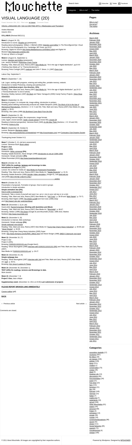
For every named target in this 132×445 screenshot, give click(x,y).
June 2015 (93, 239)
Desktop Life (94, 374)
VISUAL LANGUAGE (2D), (12, 26)
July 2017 (92, 192)
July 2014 (92, 263)
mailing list (93, 398)
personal (92, 409)
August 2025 (94, 49)
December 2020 (95, 120)
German (92, 394)
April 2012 (93, 321)
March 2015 (93, 246)
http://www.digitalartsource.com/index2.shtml (38, 50)
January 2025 (94, 57)
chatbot (92, 366)
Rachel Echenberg (17, 207)
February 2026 (94, 40)
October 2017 (94, 185)
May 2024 (93, 68)
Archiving (92, 355)
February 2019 (94, 153)
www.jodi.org (63, 174)
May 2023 (93, 84)
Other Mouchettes (95, 404)
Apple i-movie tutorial (31, 120)
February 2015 (94, 248)
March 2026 (93, 38)
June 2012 (93, 317)
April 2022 (93, 97)
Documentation (95, 379)
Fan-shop (92, 383)
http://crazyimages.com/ (48, 133)
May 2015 (93, 241)
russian (92, 417)
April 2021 (93, 114)
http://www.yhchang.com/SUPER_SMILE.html (23, 234)
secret (91, 422)
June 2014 (93, 265)
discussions (93, 376)
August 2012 (94, 313)
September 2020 (95, 127)
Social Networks (95, 426)
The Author (95, 10)
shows (91, 424)
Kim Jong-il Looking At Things (20, 264)
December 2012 (95, 304)
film (90, 389)
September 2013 (95, 285)
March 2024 (93, 70)
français (92, 391)
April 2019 (93, 148)
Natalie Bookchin (54, 172)
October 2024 (94, 64)
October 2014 (94, 256)
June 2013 (93, 291)
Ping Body (24, 212)
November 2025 (95, 47)
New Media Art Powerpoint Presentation (41, 170)
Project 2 (5, 149)
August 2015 (94, 235)
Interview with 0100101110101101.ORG (42, 247)
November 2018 (95, 157)
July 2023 (92, 81)
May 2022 (93, 94)
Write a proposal (16, 151)
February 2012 (94, 326)
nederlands (93, 400)
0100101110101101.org (18, 244)
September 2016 (95, 213)
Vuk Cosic (51, 197)
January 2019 (94, 155)
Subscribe (105, 3)
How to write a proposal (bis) (12, 192)
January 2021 (94, 118)
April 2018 (93, 172)
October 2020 (94, 125)
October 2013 (94, 283)
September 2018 (95, 161)
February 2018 (94, 177)
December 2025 (95, 44)
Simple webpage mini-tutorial (12, 225)
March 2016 (93, 222)
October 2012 (94, 309)
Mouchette (51, 209)
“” (51, 45)
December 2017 (95, 181)
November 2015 (95, 231)
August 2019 (94, 142)
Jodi (6, 262)
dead (91, 372)
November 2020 (95, 122)
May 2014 (93, 267)
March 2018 (93, 174)
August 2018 (94, 163)
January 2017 (94, 205)
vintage (92, 433)
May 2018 (93, 170)
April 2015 (93, 244)
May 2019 (93, 146)
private (91, 415)
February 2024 (94, 73)
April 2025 (93, 53)
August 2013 (94, 287)
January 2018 (94, 179)
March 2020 (93, 133)
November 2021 (95, 101)
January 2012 (94, 328)
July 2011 (92, 341)
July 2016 (92, 215)
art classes (93, 359)
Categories (72, 10)
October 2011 (94, 334)
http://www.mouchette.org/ (18, 214)
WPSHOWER (125, 440)
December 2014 (95, 252)
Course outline (7, 292)
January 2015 (94, 250)
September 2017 (95, 187)
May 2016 (93, 218)
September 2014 (95, 259)
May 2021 (93, 112)
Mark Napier (71, 197)
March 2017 (93, 200)
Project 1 (5, 87)
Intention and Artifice (15, 60)
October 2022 (94, 86)
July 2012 (92, 315)
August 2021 (94, 105)
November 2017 (95, 183)
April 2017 (93, 198)
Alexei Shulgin (7, 229)
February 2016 (94, 224)
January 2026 (94, 42)
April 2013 (93, 296)
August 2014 (94, 261)
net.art (91, 402)
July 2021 (92, 107)
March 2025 (93, 55)
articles (92, 361)
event (91, 381)
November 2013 (95, 280)
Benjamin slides (21, 130)
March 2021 (93, 116)
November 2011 (95, 332)
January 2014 (94, 276)
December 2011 (95, 330)
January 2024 (94, 75)
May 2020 (93, 131)
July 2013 (92, 289)
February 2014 (94, 274)
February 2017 (94, 203)
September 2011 (95, 337)
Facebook (124, 3)
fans (91, 385)
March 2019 (93, 150)
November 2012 (95, 306)
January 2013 (94, 302)
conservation (94, 368)
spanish (92, 428)
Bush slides (24, 144)
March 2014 (93, 272)
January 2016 (94, 226)
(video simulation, (37, 174)
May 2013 (93, 293)
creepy (91, 370)
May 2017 (93, 196)
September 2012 (95, 311)
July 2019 (92, 144)
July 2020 (92, 129)
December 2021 (95, 99)
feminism (92, 387)
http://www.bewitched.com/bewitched (22, 133)
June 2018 (93, 168)
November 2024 (95, 62)
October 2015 (94, 233)
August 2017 (94, 190)
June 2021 (93, 109)
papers (92, 407)
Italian (91, 396)
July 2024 (92, 66)
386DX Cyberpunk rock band (70, 234)
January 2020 (94, 138)
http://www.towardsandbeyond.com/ (33, 158)
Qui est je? (93, 24)
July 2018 (92, 166)
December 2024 (95, 60)
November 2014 (95, 254)
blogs (91, 363)
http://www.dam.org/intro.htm (18, 52)
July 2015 (92, 237)
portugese (93, 413)
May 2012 (93, 319)
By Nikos (92, 357)
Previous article (9, 304)
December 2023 (95, 77)
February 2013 (94, 300)
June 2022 (93, 92)
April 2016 (93, 220)
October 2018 (94, 159)
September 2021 (95, 103)
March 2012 (93, 324)
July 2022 (92, 90)
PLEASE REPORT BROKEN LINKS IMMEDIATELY (21, 287)
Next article (80, 304)
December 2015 (95, 228)
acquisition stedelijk (96, 353)
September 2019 (95, 140)
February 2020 (94, 135)
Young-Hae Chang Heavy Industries (60, 227)
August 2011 (94, 339)
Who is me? (83, 10)
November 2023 (95, 79)
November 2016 (95, 209)
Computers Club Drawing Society (73, 133)
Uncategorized (94, 430)
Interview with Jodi (34, 260)
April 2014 (93, 270)
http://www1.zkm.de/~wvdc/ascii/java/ (18, 201)
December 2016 (95, 207)
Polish (91, 411)
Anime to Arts (14, 124)
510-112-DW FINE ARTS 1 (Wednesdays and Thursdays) (43, 26)
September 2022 (95, 88)
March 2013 (93, 298)
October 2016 (94, 211)
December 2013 (95, 278)
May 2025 (93, 51)
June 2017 (93, 194)
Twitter (114, 3)
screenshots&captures (97, 420)
